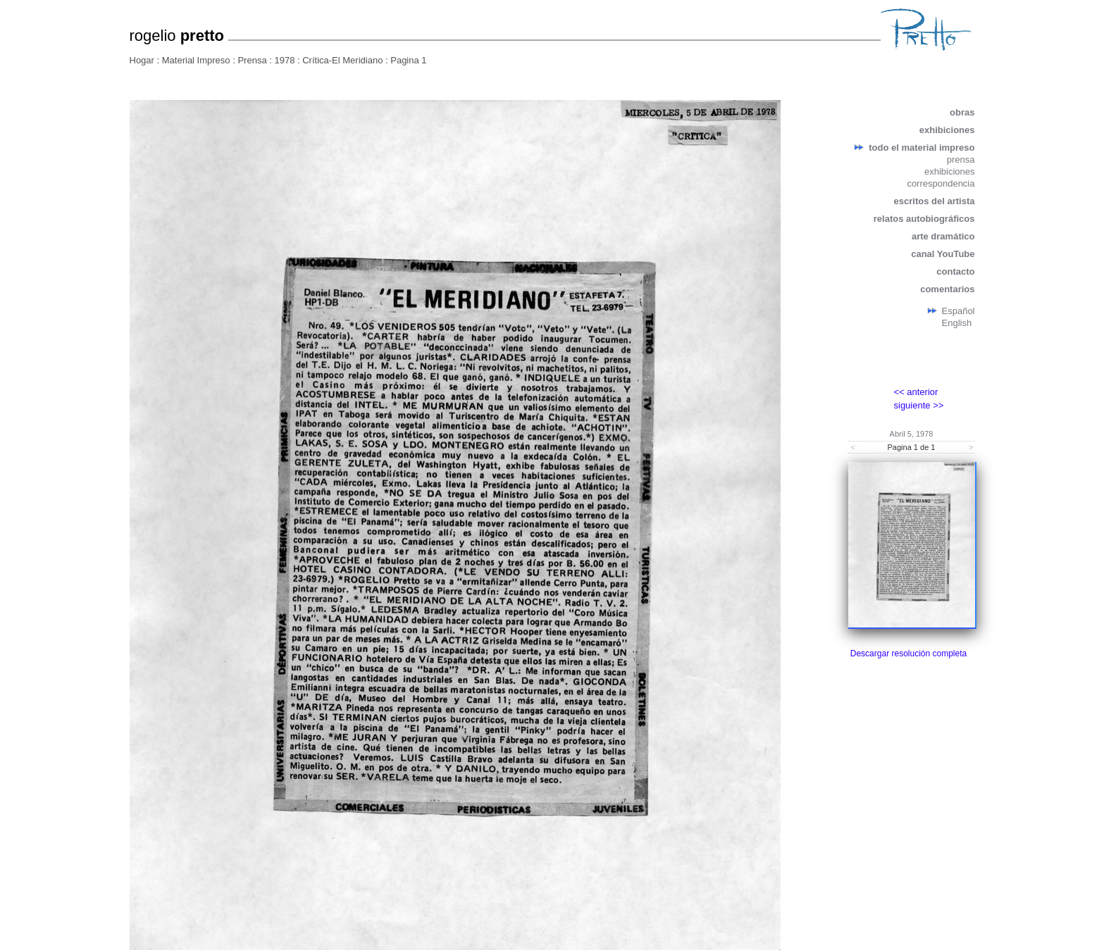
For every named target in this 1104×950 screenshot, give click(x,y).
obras (962, 112)
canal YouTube (942, 254)
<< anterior (916, 392)
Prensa (251, 60)
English (957, 323)
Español (958, 311)
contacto (955, 271)
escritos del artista (934, 201)
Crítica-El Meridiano (342, 60)
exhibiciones (947, 130)
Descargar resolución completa (908, 653)
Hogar (142, 60)
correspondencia (940, 183)
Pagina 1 (408, 60)
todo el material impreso (921, 147)
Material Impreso (196, 60)
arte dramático (943, 236)
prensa (961, 159)
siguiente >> (919, 405)
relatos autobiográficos (924, 218)
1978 (284, 60)
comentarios (947, 289)
